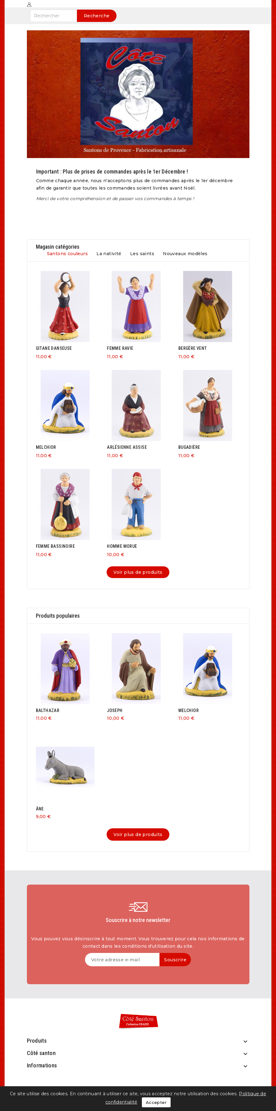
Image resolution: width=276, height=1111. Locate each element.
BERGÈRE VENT (192, 348)
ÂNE (40, 808)
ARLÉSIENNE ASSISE (127, 447)
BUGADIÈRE (189, 447)
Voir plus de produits (137, 572)
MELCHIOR (46, 447)
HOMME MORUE (122, 546)
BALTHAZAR (48, 710)
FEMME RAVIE (120, 348)
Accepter (156, 1102)
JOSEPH (114, 710)
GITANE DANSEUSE (54, 348)
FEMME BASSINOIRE (55, 546)
